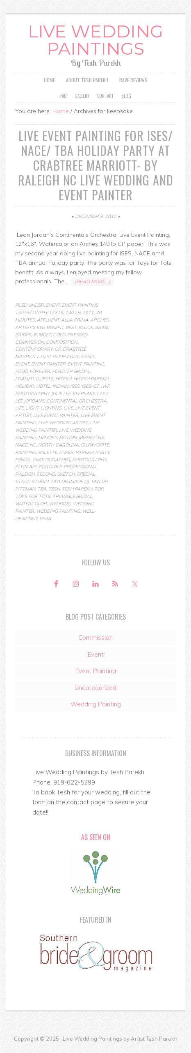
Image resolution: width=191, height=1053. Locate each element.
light (32, 408)
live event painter (55, 415)
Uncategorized (95, 688)
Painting (25, 452)
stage (22, 481)
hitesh (63, 379)
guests (44, 379)
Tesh (54, 489)
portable (50, 467)
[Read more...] (92, 281)
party (102, 452)
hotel (43, 386)
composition (61, 342)
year (45, 518)
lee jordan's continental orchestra (61, 401)
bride (101, 327)
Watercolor (31, 504)
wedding (59, 504)
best (71, 327)
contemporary (33, 349)
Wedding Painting (58, 511)
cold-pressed (70, 335)
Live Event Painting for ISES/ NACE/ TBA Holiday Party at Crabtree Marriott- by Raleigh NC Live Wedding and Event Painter (95, 165)
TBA (41, 489)
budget (42, 335)
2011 (88, 312)
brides (23, 335)
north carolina (58, 445)
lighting (51, 408)
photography (89, 460)
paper (66, 452)
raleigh (24, 474)
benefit (55, 327)
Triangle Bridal (72, 496)
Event (53, 305)
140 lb (72, 312)
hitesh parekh (90, 379)
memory (47, 437)
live (68, 408)
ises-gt (90, 386)
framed (24, 379)
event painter (48, 364)
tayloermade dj (69, 481)
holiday (24, 386)
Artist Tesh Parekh (154, 1038)
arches (99, 320)
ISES (75, 386)
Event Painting (80, 305)
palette (47, 452)
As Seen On (95, 837)
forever (40, 371)
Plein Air (25, 467)
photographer (51, 460)
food (21, 371)
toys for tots (32, 496)
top (98, 489)
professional (80, 467)
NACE (21, 445)
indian (60, 386)
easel (88, 356)
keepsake (84, 393)
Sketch (66, 474)
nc (33, 445)
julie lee (60, 393)
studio (40, 481)
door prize (65, 356)
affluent (48, 320)
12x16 (56, 312)
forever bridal (71, 371)
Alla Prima (74, 320)
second (45, 474)
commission (29, 342)
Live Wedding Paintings (95, 40)
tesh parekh (77, 489)
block (85, 327)
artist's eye (29, 327)
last (102, 393)
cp (57, 349)
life (19, 408)
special (86, 474)
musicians (91, 437)
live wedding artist (63, 423)
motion (68, 437)
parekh (84, 452)
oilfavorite (95, 445)
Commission (95, 637)
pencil (23, 460)
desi (45, 356)
